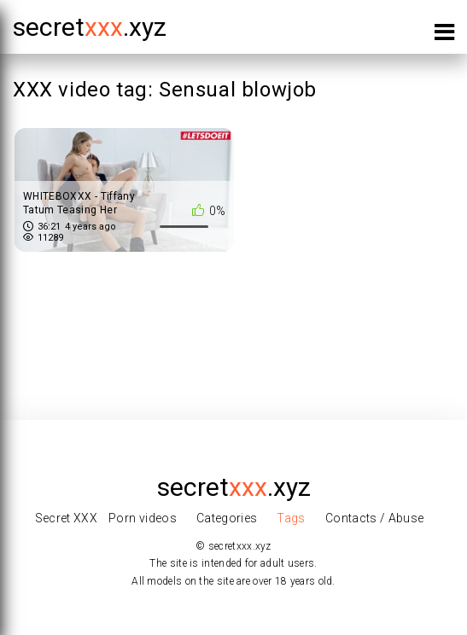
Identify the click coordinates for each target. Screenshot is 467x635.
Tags (291, 518)
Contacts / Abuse (374, 518)
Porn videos (142, 518)
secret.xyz (89, 27)
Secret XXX (66, 518)
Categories (227, 518)
